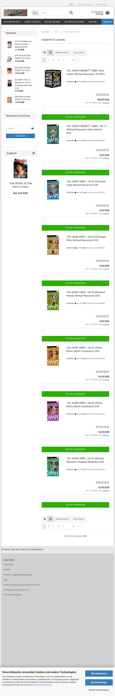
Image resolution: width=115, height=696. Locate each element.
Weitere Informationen (99, 690)
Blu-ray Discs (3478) (74, 22)
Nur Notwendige (99, 682)
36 (74, 61)
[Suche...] (35, 12)
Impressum (8, 566)
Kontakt (7, 571)
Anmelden (20, 138)
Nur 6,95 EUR (20, 194)
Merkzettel (101, 4)
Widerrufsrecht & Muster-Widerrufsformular (22, 586)
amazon (107, 22)
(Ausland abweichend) (96, 83)
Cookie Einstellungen (12, 596)
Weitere (93, 22)
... (68, 61)
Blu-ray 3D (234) (52, 22)
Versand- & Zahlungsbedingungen (18, 576)
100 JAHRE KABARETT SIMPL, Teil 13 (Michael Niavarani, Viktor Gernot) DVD (86, 131)
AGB (5, 581)
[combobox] (63, 54)
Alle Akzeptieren (99, 673)
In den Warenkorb (75, 119)
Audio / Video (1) (32, 22)
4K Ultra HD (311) (12, 22)
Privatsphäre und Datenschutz (16, 592)
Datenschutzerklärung (41, 685)
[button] (71, 4)
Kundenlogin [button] (85, 4)
